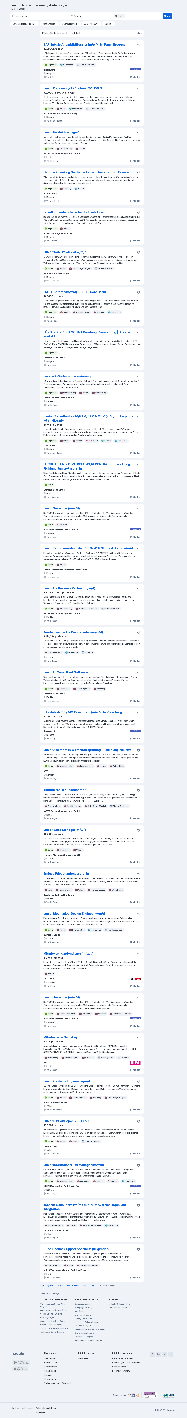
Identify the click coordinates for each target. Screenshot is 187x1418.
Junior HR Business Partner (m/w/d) (69, 588)
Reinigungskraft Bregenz (85, 1307)
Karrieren (48, 1375)
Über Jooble (49, 1358)
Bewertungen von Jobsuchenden (127, 1362)
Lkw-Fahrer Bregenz (83, 1315)
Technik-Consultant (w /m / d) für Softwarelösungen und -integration (85, 1207)
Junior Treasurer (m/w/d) (61, 508)
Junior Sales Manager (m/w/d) (65, 830)
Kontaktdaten (50, 1370)
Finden (167, 16)
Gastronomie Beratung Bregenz (53, 1321)
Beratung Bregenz (47, 1317)
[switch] (139, 33)
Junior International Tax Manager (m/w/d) (73, 1165)
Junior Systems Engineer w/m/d (66, 1081)
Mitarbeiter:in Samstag (60, 1037)
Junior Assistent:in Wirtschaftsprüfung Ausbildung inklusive (87, 750)
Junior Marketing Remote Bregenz (54, 1310)
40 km (119, 16)
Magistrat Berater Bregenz (51, 1325)
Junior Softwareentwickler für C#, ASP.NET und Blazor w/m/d (88, 548)
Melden (135, 77)
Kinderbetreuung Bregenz (85, 1326)
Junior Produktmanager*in (62, 132)
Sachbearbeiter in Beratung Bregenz (55, 1328)
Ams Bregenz (80, 1311)
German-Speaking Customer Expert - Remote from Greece (86, 172)
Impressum (41, 1412)
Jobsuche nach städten (119, 1307)
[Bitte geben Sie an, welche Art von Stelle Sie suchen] (39, 16)
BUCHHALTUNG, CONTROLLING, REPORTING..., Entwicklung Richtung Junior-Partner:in (86, 466)
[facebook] (152, 1354)
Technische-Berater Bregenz (52, 1332)
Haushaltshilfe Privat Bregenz (87, 1322)
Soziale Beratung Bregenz (51, 1314)
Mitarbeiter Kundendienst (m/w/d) (68, 953)
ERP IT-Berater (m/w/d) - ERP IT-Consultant (74, 292)
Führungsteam (50, 1366)
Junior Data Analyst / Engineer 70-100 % (72, 88)
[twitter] (164, 1354)
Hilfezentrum (50, 1379)
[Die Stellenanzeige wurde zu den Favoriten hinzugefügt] (138, 45)
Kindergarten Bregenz (84, 1318)
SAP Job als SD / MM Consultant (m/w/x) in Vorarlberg (82, 712)
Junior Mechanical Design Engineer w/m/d (74, 913)
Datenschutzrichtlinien (46, 1408)
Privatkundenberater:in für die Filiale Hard (73, 212)
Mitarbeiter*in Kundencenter (64, 790)
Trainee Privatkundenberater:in (66, 873)
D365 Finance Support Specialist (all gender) (76, 1249)
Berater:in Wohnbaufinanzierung (67, 376)
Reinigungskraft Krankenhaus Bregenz (90, 1329)
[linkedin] (170, 1354)
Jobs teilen (83, 1358)
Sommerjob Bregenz (83, 1304)
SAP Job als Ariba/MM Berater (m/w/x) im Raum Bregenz (84, 44)
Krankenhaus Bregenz (84, 1337)
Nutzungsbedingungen (22, 1408)
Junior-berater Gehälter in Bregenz (89, 1340)
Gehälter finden (119, 1366)
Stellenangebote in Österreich (57, 1383)
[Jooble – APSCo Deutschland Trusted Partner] (133, 1395)
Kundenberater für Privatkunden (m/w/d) (73, 632)
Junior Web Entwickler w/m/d (64, 252)
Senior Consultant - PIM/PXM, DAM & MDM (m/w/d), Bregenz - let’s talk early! (88, 418)
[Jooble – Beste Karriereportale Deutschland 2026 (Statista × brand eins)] (151, 1395)
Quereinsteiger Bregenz (84, 1333)
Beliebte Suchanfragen (52, 1293)
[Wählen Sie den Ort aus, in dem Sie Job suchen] (97, 16)
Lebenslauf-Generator (122, 1370)
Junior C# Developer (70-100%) (66, 1121)
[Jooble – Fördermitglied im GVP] (169, 1395)
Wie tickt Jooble (51, 1362)
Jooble (171, 1410)
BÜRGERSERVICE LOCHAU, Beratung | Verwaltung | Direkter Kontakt (87, 334)
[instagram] (158, 1354)
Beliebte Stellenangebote (119, 1304)
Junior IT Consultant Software (65, 672)
